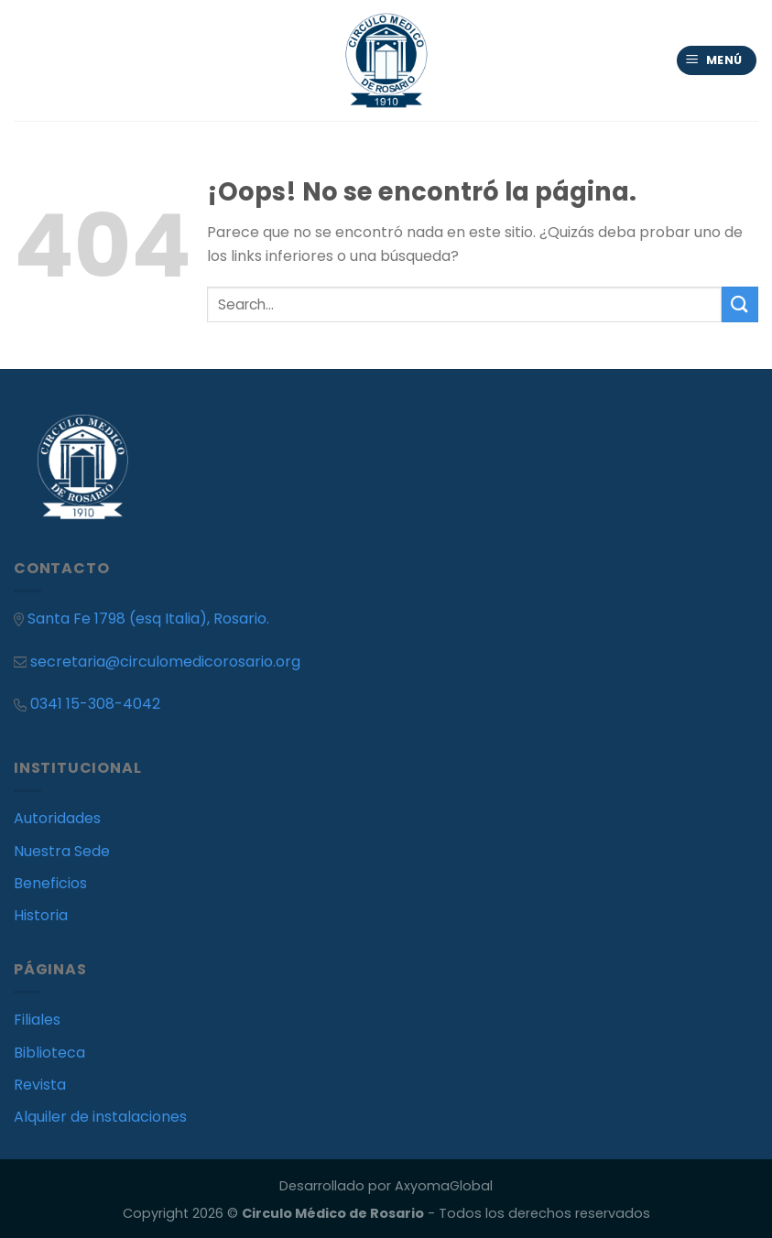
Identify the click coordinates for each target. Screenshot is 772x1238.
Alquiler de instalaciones (100, 1116)
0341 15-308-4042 (95, 703)
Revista (40, 1084)
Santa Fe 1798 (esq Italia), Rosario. (148, 618)
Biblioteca (49, 1052)
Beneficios (50, 883)
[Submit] (740, 304)
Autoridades (57, 818)
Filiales (37, 1019)
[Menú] (717, 61)
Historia (41, 915)
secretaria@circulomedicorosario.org (157, 661)
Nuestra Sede (62, 851)
